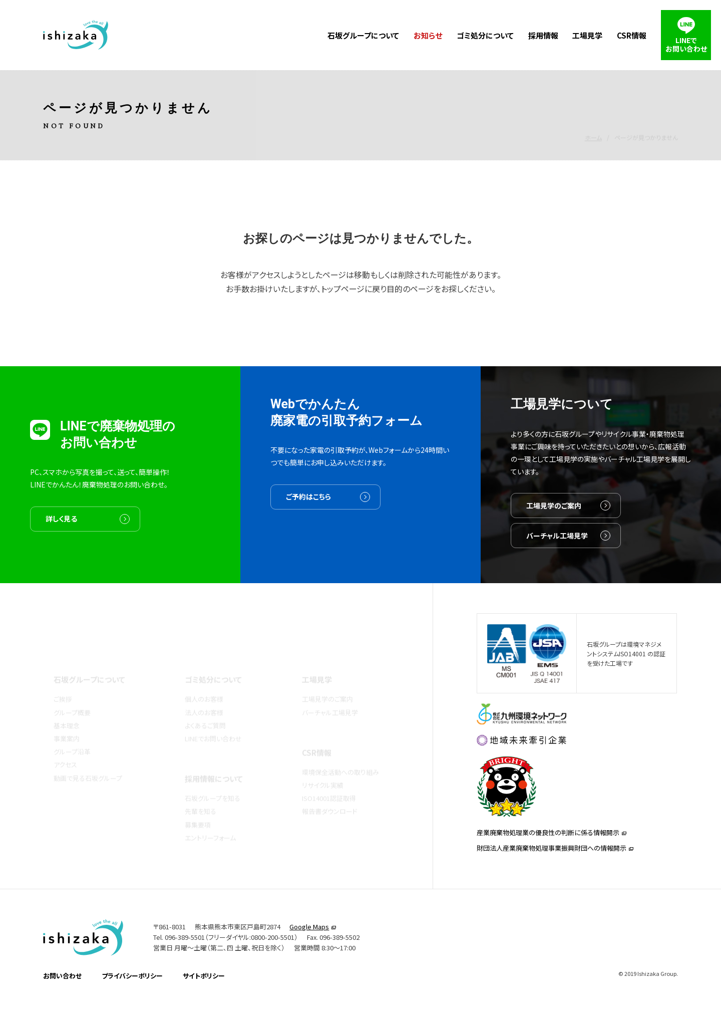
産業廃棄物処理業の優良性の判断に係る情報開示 (548, 843)
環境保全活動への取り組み (340, 757)
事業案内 (67, 723)
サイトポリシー (204, 989)
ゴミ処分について (485, 35)
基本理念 (67, 710)
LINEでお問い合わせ (213, 723)
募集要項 (198, 809)
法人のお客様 (204, 697)
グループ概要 (72, 697)
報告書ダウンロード (329, 796)
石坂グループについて (363, 35)
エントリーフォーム (210, 822)
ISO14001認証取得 (329, 783)
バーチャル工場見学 (557, 550)
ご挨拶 (63, 683)
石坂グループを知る (212, 783)
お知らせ (428, 35)
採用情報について (214, 763)
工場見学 (587, 35)
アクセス (65, 749)
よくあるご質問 (205, 710)
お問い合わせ (62, 989)
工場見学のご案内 (553, 520)
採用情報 (543, 35)
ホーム (593, 115)
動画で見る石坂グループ (88, 763)
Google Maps (309, 940)
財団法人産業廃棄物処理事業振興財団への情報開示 (551, 859)
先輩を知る (200, 796)
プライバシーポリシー (132, 989)
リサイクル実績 (322, 770)
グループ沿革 (72, 736)
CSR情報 (631, 35)
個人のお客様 (204, 683)
